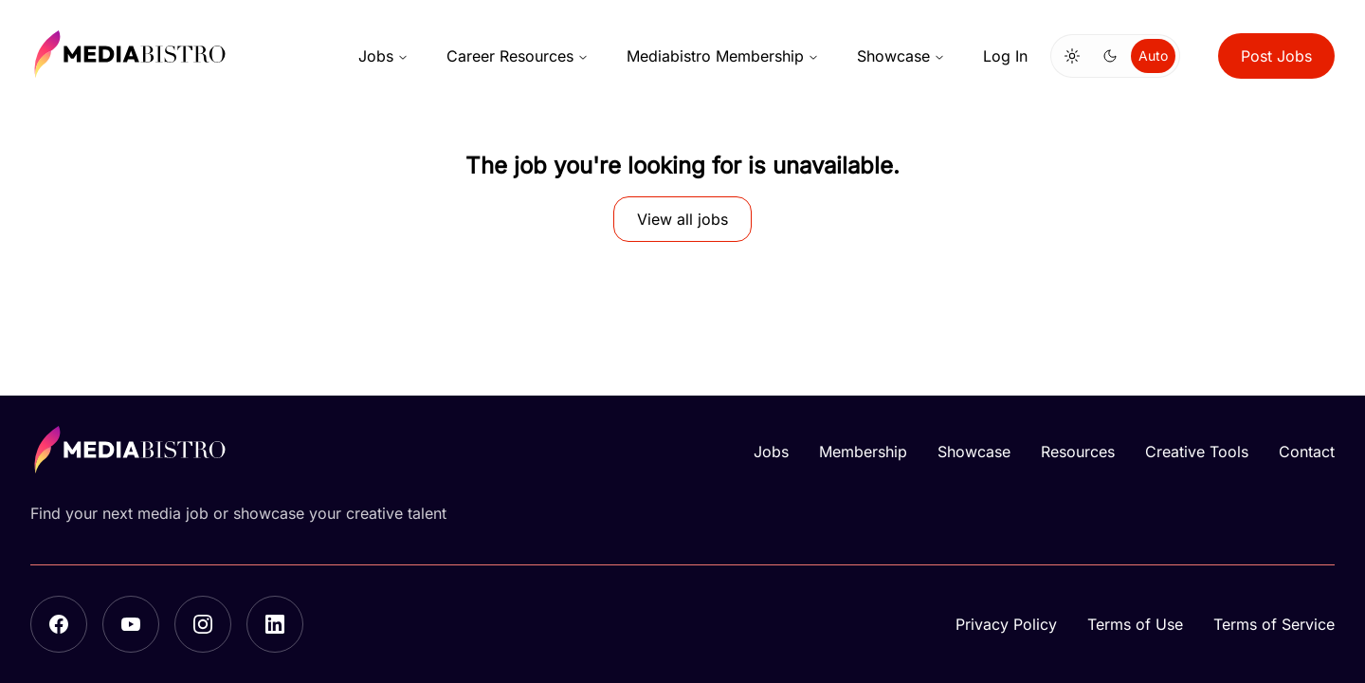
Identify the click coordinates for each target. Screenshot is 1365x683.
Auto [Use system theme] (1153, 55)
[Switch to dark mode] (1110, 56)
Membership (863, 451)
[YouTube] (130, 624)
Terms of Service (1274, 624)
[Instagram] (202, 624)
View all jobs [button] (682, 219)
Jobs (383, 55)
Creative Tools (1196, 451)
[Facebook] (58, 624)
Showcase (901, 55)
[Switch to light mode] (1072, 56)
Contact (1307, 451)
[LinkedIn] (274, 624)
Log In (1005, 55)
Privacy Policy (1006, 624)
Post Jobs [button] (1276, 55)
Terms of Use (1135, 624)
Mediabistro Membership (723, 55)
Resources (1078, 451)
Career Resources (517, 55)
